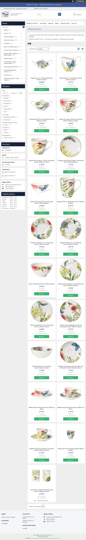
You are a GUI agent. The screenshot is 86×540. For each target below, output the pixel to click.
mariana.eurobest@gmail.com (13, 184)
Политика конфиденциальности (53, 538)
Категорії (5, 27)
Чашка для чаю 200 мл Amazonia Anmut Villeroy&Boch (41, 202)
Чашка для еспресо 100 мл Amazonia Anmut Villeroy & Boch (42, 161)
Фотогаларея (65, 23)
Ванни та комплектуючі (10, 47)
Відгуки (50, 23)
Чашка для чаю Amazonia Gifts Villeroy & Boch (70, 449)
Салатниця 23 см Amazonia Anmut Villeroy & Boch (41, 367)
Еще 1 (5, 111)
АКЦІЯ (6, 30)
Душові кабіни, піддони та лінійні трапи (11, 54)
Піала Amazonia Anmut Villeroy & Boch (42, 284)
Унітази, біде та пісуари (10, 50)
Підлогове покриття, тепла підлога (11, 79)
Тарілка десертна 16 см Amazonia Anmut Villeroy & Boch (41, 326)
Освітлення (7, 75)
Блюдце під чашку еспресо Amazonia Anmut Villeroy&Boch (70, 161)
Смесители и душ (9, 40)
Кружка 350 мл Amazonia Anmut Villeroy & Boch (70, 202)
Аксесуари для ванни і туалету (10, 70)
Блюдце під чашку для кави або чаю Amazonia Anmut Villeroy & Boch (70, 367)
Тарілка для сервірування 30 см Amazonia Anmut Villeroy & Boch (71, 326)
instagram (43, 23)
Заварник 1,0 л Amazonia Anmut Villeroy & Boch (42, 79)
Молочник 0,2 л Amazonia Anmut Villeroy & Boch (70, 79)
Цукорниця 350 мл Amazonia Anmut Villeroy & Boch (41, 120)
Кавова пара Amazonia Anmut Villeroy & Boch (70, 408)
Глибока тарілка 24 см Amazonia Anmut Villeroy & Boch (41, 243)
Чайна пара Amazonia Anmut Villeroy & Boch (41, 408)
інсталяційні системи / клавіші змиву (10, 62)
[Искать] (59, 14)
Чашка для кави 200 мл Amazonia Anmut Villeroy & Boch (70, 120)
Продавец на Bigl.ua (43, 536)
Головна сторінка (32, 23)
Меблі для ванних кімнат (11, 66)
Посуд (5, 33)
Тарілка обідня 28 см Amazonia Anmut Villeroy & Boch (70, 243)
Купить (42, 89)
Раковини (6, 43)
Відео (57, 23)
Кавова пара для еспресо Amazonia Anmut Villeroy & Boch (41, 449)
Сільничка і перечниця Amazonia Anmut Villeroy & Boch (41, 490)
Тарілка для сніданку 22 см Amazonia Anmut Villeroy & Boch (70, 284)
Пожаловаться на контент (38, 538)
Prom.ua (50, 535)
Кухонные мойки (8, 36)
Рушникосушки (8, 58)
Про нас (74, 23)
